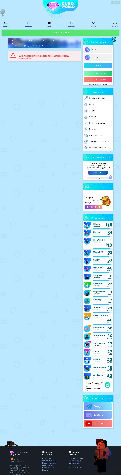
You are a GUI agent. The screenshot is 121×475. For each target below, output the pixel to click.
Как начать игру (48, 458)
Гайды (93, 25)
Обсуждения (47, 41)
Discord (94, 415)
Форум (6, 25)
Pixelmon (97, 284)
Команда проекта (95, 147)
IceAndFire (98, 327)
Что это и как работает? (98, 178)
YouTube (94, 423)
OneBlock (98, 307)
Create (96, 351)
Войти (98, 65)
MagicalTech (99, 291)
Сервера (71, 25)
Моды (89, 104)
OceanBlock (99, 335)
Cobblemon (99, 343)
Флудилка (35, 41)
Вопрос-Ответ (93, 135)
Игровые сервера (49, 463)
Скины (89, 110)
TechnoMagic (99, 240)
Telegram (95, 406)
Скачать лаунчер (94, 98)
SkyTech (97, 232)
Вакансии (46, 470)
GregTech (97, 276)
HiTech (96, 224)
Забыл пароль (96, 79)
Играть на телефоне (60, 33)
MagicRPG (98, 252)
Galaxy (96, 260)
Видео (115, 25)
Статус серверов (76, 467)
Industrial (97, 268)
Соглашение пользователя (74, 464)
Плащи (90, 117)
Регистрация (96, 73)
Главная (16, 41)
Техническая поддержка (98, 142)
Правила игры (75, 461)
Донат (49, 25)
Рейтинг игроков (94, 123)
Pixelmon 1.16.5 (100, 315)
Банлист (90, 129)
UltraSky (97, 299)
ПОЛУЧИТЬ (93, 206)
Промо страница (76, 458)
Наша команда (48, 468)
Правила (28, 25)
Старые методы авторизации (98, 84)
